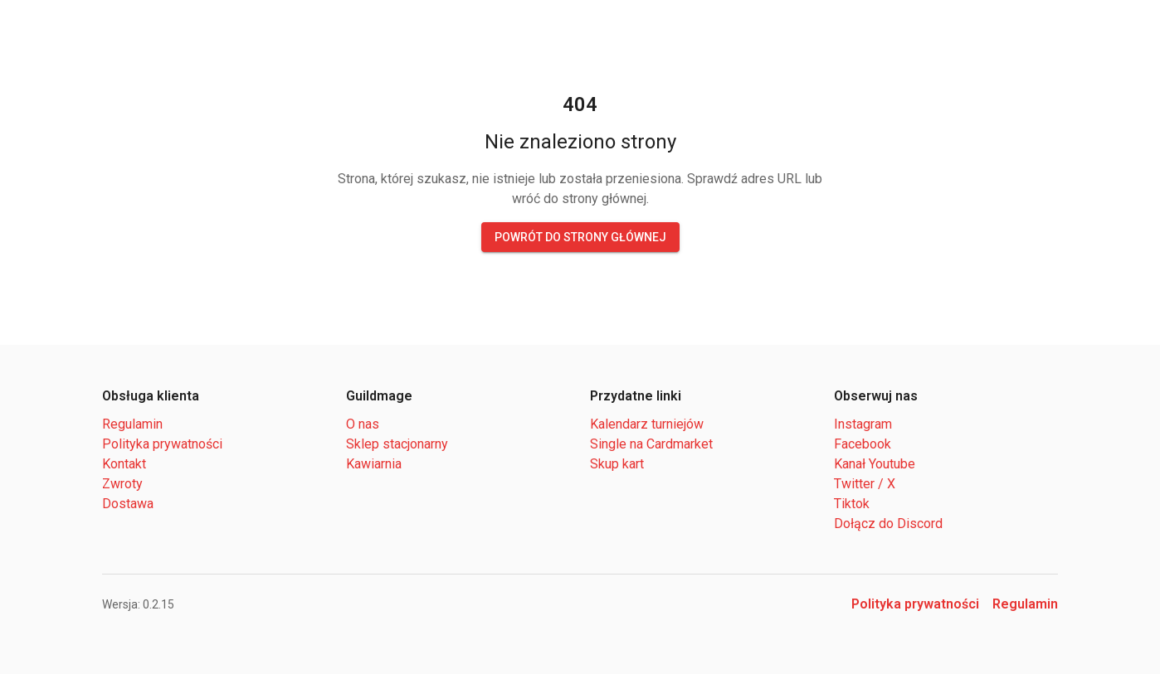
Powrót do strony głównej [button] (580, 237)
